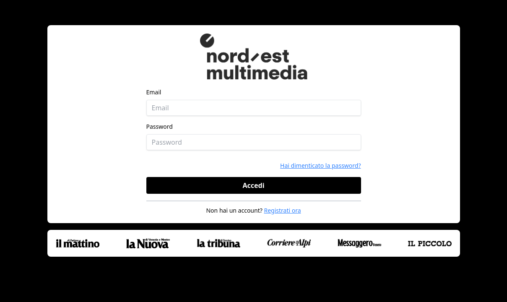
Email (153, 92)
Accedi (253, 185)
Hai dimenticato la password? (320, 165)
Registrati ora (282, 210)
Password (159, 126)
